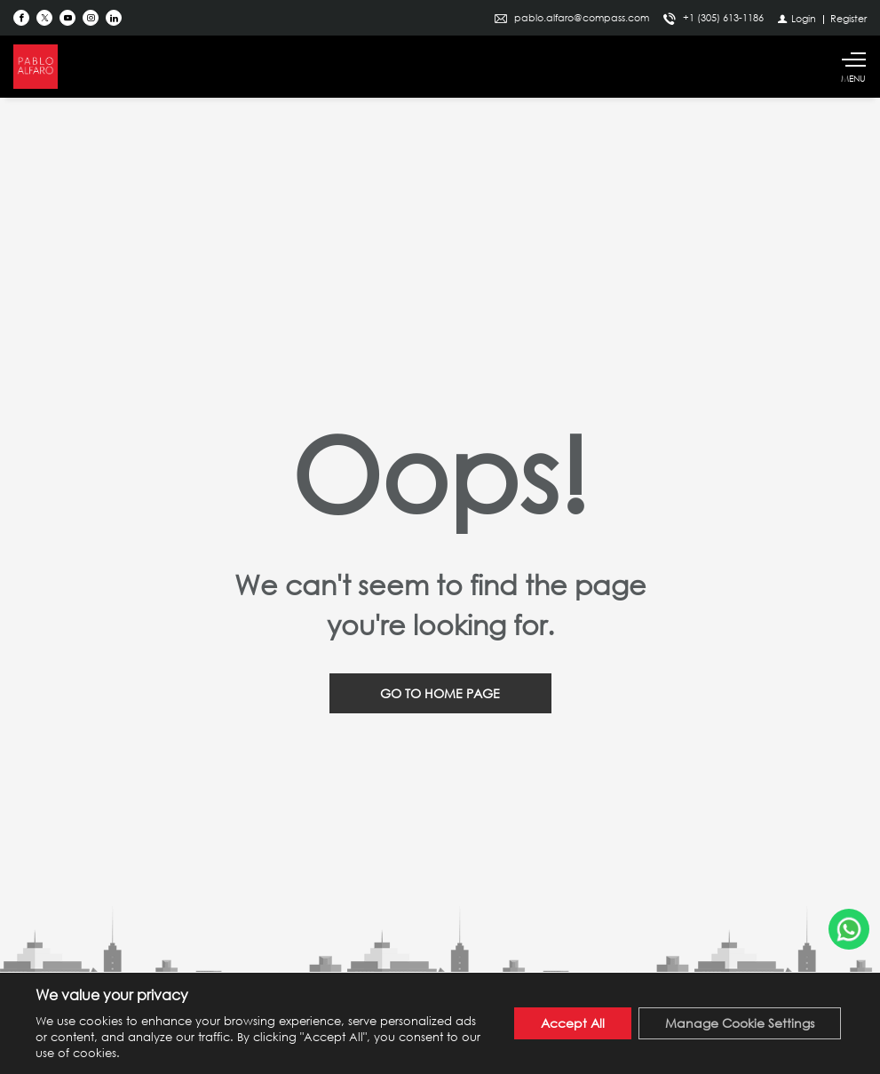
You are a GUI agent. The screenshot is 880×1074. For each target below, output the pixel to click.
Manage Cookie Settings (739, 1022)
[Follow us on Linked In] (114, 18)
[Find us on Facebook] (21, 18)
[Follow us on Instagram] (91, 18)
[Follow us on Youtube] (67, 18)
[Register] (848, 18)
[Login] (797, 18)
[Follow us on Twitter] (44, 18)
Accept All (573, 1022)
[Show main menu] (853, 67)
